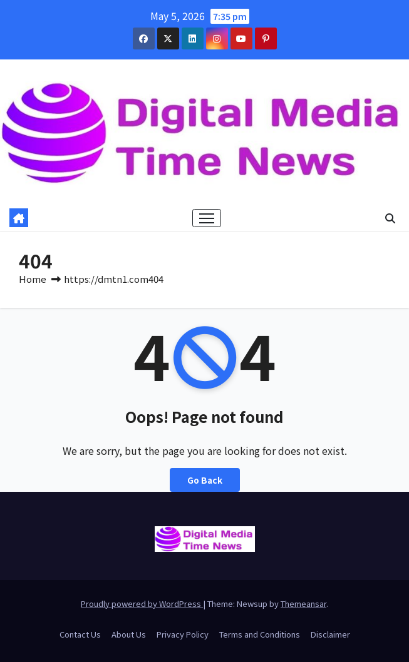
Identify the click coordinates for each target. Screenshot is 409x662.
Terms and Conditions (259, 634)
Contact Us (80, 634)
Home (32, 278)
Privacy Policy (183, 634)
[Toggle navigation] (206, 218)
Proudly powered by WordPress (142, 603)
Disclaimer (330, 634)
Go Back (204, 480)
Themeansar (303, 603)
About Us (128, 634)
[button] (390, 217)
